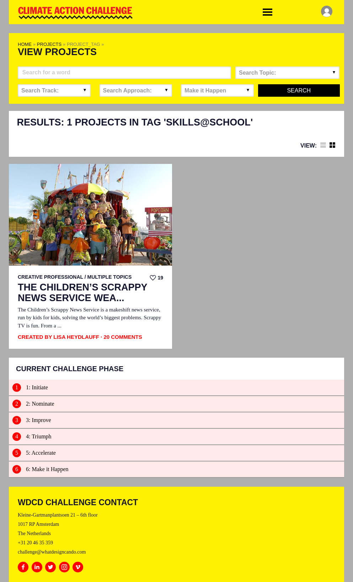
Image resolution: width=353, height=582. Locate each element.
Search (299, 90)
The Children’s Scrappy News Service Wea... (82, 292)
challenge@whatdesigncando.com (52, 552)
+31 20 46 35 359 (35, 542)
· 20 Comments (121, 337)
